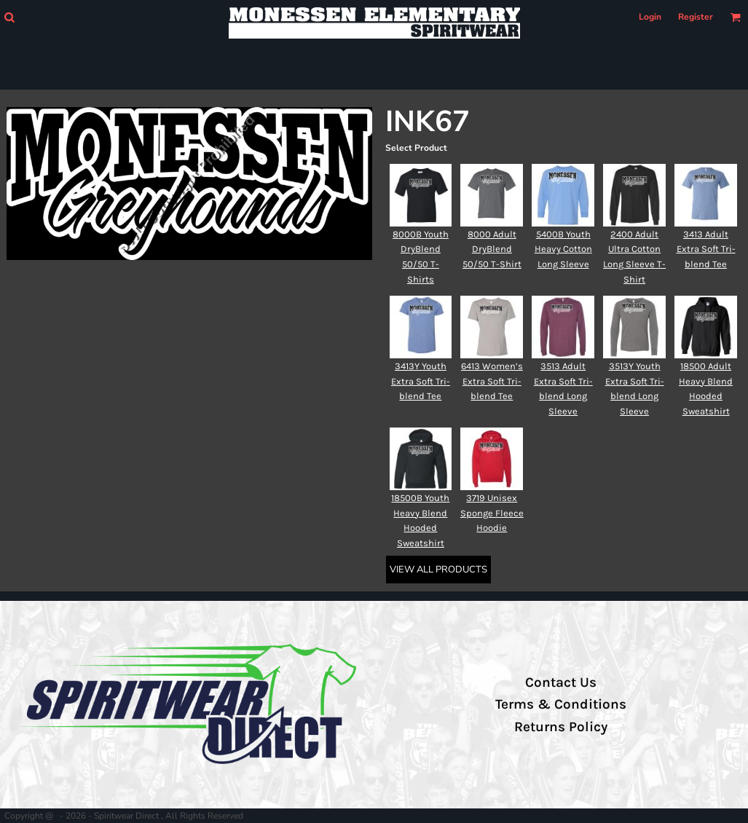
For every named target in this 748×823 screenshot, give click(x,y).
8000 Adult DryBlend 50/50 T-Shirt (491, 249)
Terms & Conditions (560, 704)
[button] (9, 17)
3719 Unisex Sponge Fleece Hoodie (492, 513)
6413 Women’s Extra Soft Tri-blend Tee (492, 381)
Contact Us (561, 682)
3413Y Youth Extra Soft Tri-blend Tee (420, 381)
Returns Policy (560, 727)
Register (695, 17)
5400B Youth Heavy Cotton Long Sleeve (563, 249)
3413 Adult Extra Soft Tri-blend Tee (706, 249)
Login (650, 17)
